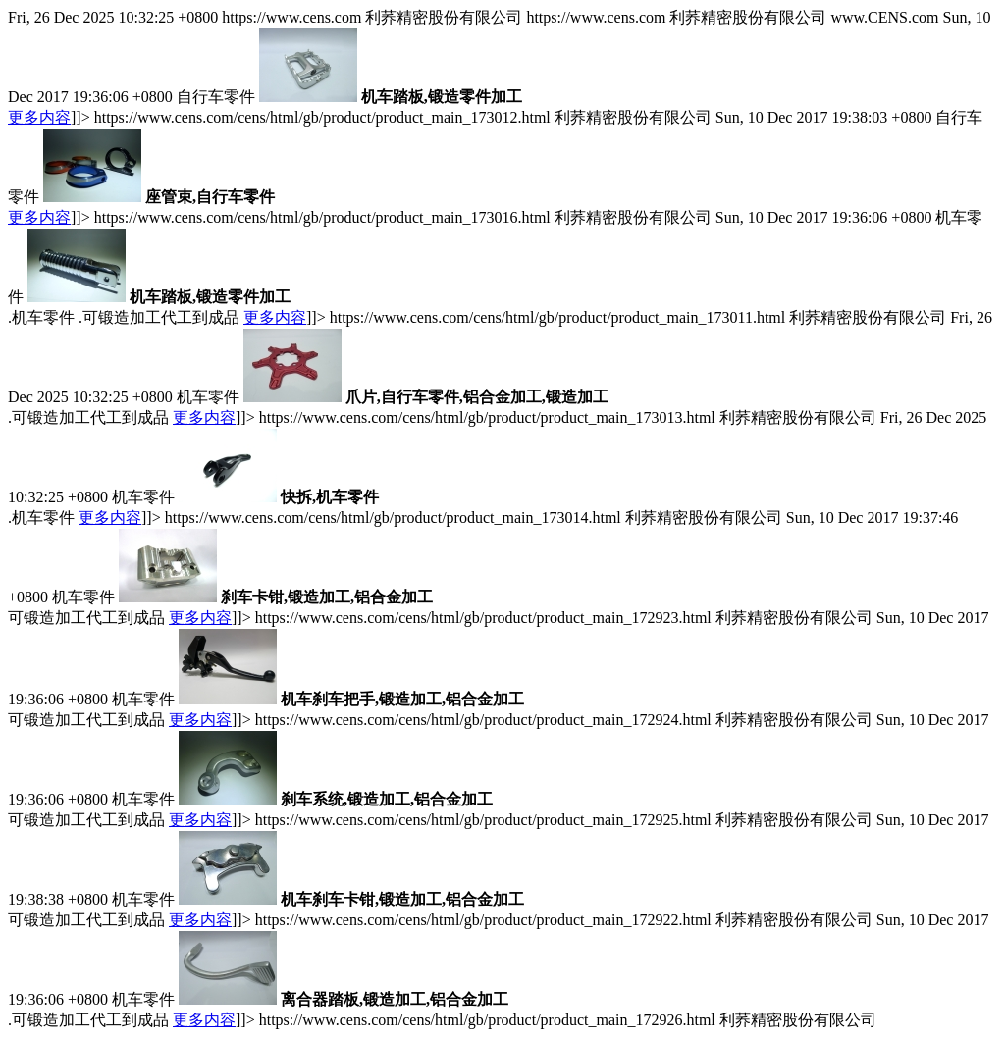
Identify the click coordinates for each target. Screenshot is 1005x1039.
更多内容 (39, 117)
